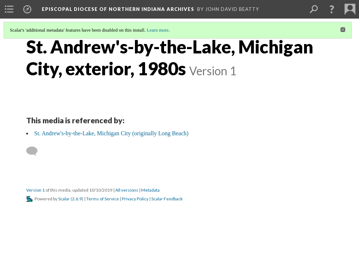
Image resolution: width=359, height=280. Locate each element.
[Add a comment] (35, 151)
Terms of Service (102, 198)
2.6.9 (77, 198)
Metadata (150, 190)
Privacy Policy (135, 198)
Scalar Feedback (167, 198)
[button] (332, 9)
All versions (126, 190)
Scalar (64, 198)
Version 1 (35, 190)
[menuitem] (9, 9)
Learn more (157, 30)
